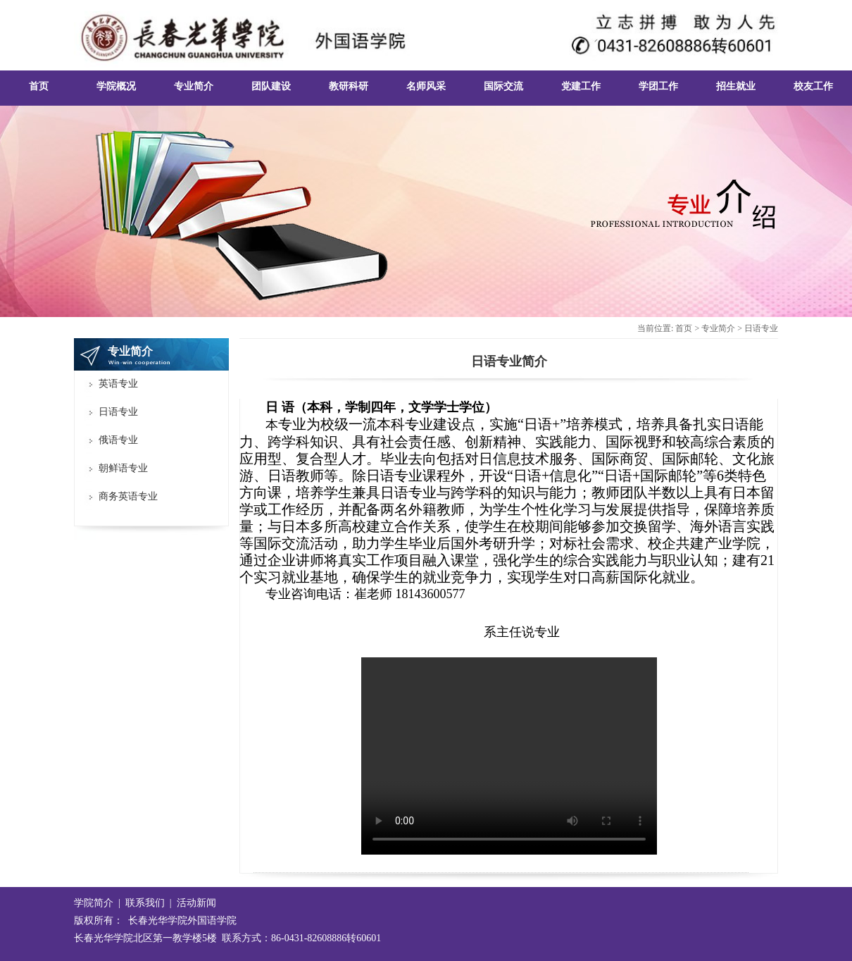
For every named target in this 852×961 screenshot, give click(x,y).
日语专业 (761, 328)
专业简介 (718, 328)
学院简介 (93, 903)
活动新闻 (196, 903)
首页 (683, 328)
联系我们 (145, 903)
